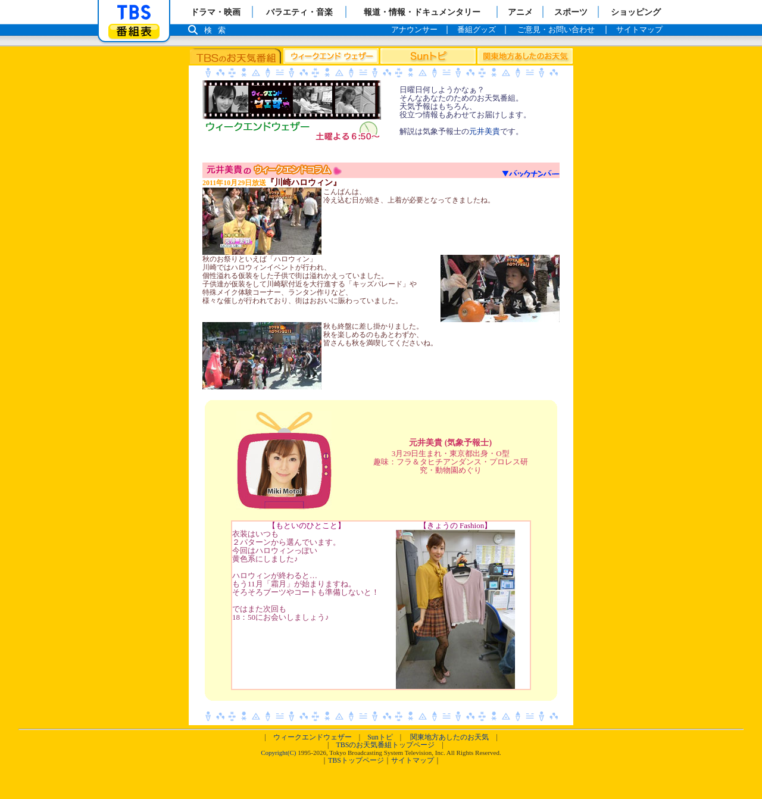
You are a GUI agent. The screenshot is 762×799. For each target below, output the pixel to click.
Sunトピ (380, 737)
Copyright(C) (278, 752)
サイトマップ (412, 760)
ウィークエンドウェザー (312, 737)
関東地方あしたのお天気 (449, 737)
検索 (218, 30)
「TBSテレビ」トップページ (134, 12)
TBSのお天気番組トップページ (385, 745)
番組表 (134, 31)
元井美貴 (484, 131)
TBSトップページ (356, 760)
